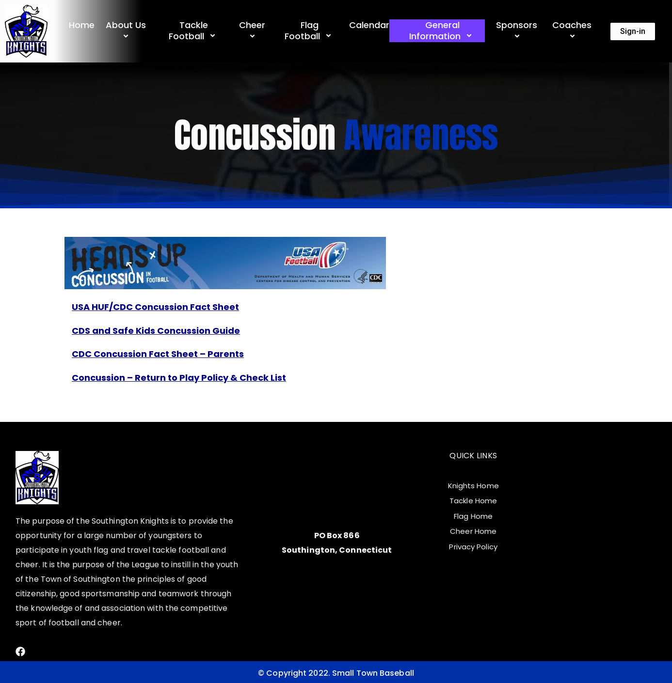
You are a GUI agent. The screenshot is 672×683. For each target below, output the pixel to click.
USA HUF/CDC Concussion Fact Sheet (155, 307)
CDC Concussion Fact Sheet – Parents (158, 354)
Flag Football (310, 30)
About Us (127, 31)
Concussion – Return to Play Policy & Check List (179, 378)
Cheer (253, 31)
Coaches (573, 31)
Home (82, 25)
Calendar (369, 25)
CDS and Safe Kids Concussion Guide (156, 331)
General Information (442, 30)
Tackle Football (194, 30)
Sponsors (518, 31)
